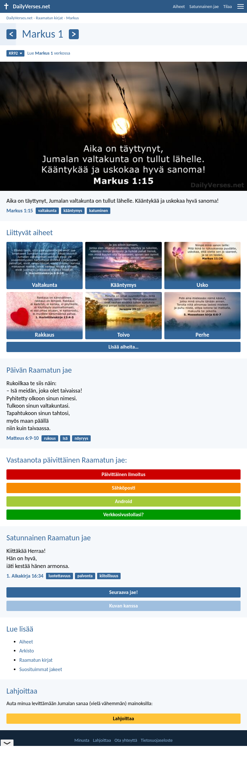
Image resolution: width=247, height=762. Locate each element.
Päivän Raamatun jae (39, 370)
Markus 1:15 (19, 211)
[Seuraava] (74, 34)
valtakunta (47, 210)
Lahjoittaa (21, 691)
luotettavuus (59, 575)
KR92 (15, 53)
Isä (65, 438)
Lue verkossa (48, 53)
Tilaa (227, 6)
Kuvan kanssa (123, 606)
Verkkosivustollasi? (123, 514)
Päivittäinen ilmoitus (123, 474)
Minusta (81, 740)
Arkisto (26, 651)
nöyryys (81, 438)
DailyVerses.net (19, 17)
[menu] (240, 9)
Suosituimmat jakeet (40, 669)
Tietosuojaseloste (157, 740)
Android (123, 501)
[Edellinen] (11, 34)
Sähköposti (123, 488)
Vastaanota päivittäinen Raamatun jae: (66, 460)
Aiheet (179, 6)
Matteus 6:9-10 (22, 438)
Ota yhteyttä (125, 740)
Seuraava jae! (123, 592)
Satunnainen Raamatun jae (48, 537)
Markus (72, 17)
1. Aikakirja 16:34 (24, 576)
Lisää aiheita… (123, 347)
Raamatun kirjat (49, 17)
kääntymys (73, 210)
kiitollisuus (109, 575)
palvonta (85, 575)
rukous (50, 438)
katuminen (98, 210)
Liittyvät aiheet (29, 232)
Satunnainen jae (204, 6)
